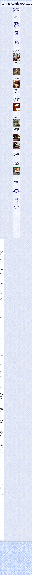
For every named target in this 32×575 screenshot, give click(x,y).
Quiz (18, 43)
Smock (18, 23)
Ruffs (18, 194)
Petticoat (15, 25)
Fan (14, 15)
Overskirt (16, 193)
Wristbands (17, 203)
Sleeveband (16, 202)
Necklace (15, 35)
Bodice (18, 25)
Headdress (16, 34)
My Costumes (18, 8)
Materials (15, 23)
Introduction (16, 22)
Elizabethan (15, 9)
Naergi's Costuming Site (17, 3)
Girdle (14, 203)
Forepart (15, 194)
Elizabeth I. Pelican (16, 10)
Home (14, 8)
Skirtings (15, 26)
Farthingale (16, 24)
